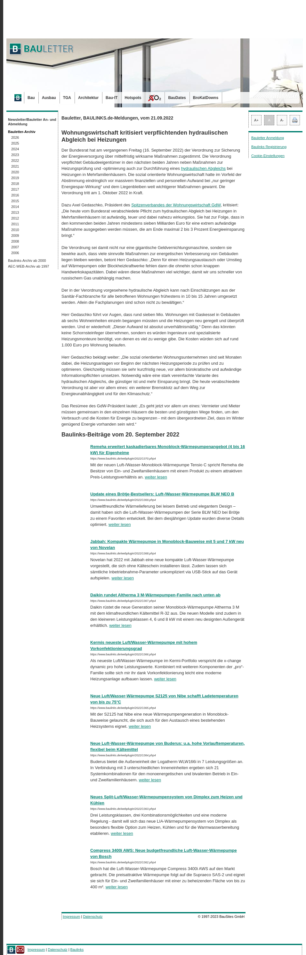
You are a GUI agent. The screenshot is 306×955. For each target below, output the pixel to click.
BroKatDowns (205, 98)
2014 (15, 207)
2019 (15, 178)
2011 (15, 224)
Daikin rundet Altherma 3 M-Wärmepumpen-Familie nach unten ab (155, 595)
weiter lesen (156, 477)
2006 (15, 253)
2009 (15, 235)
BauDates (177, 98)
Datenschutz (92, 916)
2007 (15, 247)
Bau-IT (111, 98)
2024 (15, 149)
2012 (15, 218)
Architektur (88, 98)
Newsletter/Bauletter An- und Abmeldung (32, 122)
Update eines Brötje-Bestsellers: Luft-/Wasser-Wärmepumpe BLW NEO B (162, 494)
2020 (15, 172)
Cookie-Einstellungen (268, 156)
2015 (15, 201)
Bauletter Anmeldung (267, 138)
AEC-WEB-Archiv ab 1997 (28, 266)
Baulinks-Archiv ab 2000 (27, 260)
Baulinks (77, 949)
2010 (15, 230)
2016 (15, 195)
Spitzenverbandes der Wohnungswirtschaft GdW (176, 205)
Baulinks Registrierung (268, 147)
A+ (256, 120)
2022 (15, 160)
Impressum (71, 916)
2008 (15, 241)
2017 (15, 189)
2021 (15, 166)
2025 (15, 143)
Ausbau (49, 98)
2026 (15, 137)
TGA (67, 98)
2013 (15, 212)
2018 (15, 184)
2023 (15, 155)
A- (282, 120)
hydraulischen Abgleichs (203, 168)
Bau (31, 98)
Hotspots (133, 98)
